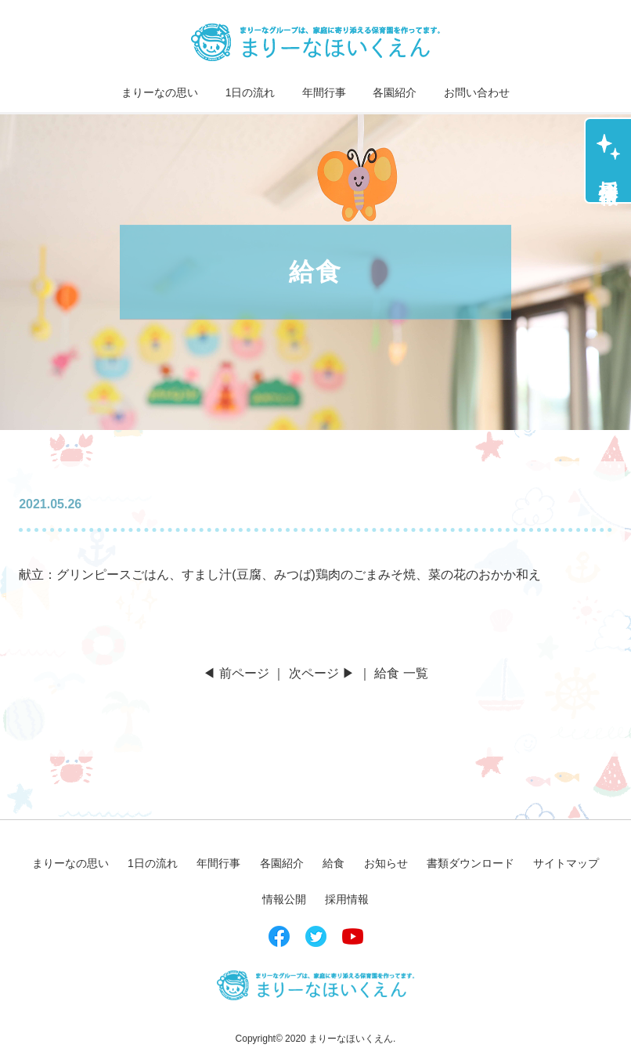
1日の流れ (250, 92)
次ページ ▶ (322, 673)
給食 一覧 (400, 673)
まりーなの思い (159, 92)
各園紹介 (394, 92)
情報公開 (284, 899)
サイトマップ (566, 863)
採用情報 (608, 170)
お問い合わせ (477, 92)
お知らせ (386, 863)
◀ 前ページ (236, 673)
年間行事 (324, 92)
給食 (333, 863)
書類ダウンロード (470, 863)
